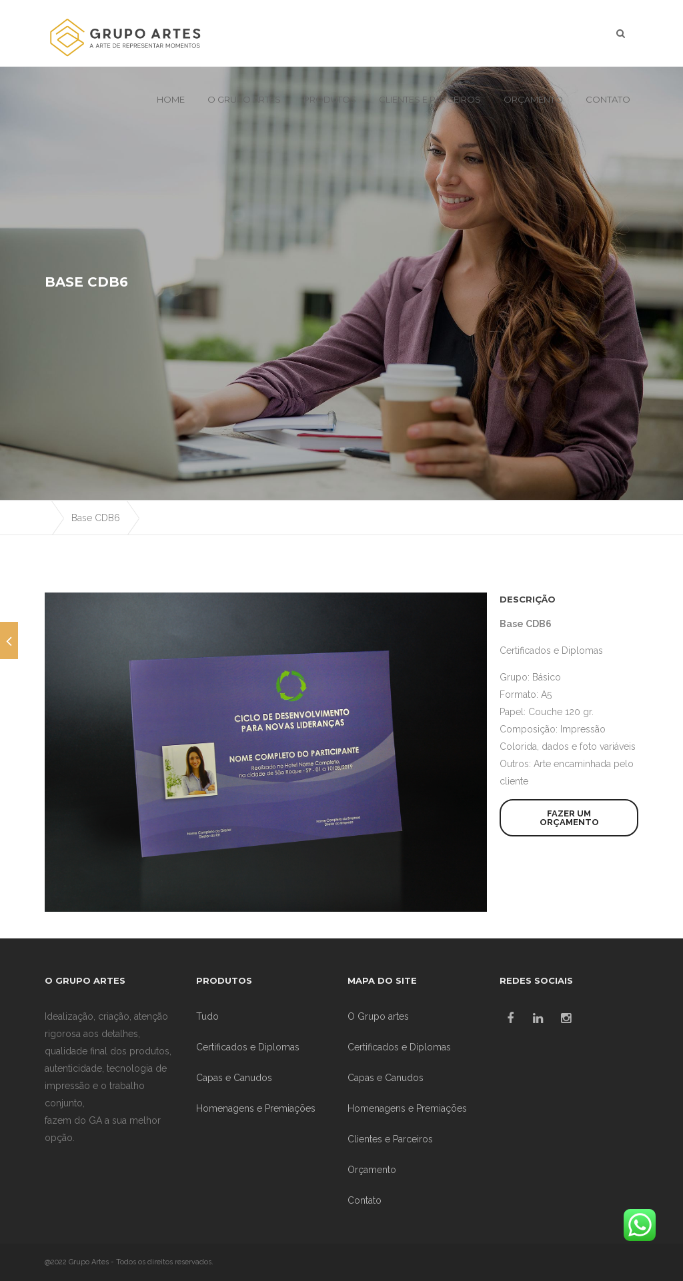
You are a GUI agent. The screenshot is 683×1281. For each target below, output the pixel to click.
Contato (608, 99)
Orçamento (533, 99)
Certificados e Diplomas (551, 650)
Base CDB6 (95, 518)
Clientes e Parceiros (430, 99)
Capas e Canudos (234, 1077)
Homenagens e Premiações (255, 1108)
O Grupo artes (244, 99)
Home (171, 99)
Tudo (207, 1016)
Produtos (329, 99)
